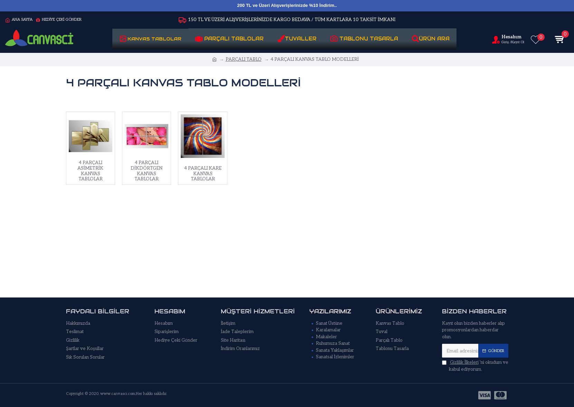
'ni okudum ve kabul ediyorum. (475, 365)
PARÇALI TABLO (244, 59)
